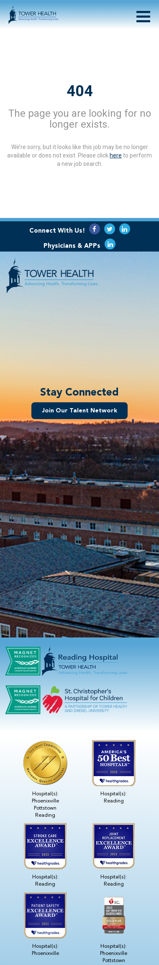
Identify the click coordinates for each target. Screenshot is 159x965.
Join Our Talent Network (79, 410)
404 (80, 91)
